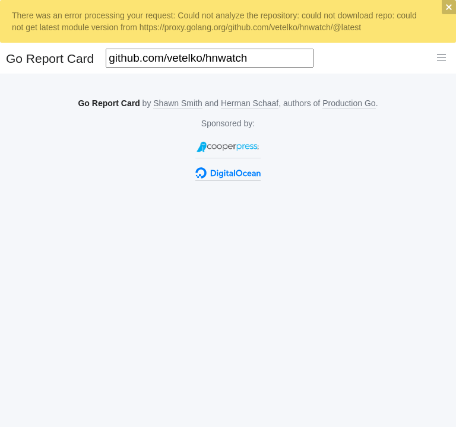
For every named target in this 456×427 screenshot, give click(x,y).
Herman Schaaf (249, 103)
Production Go (349, 103)
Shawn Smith (177, 103)
